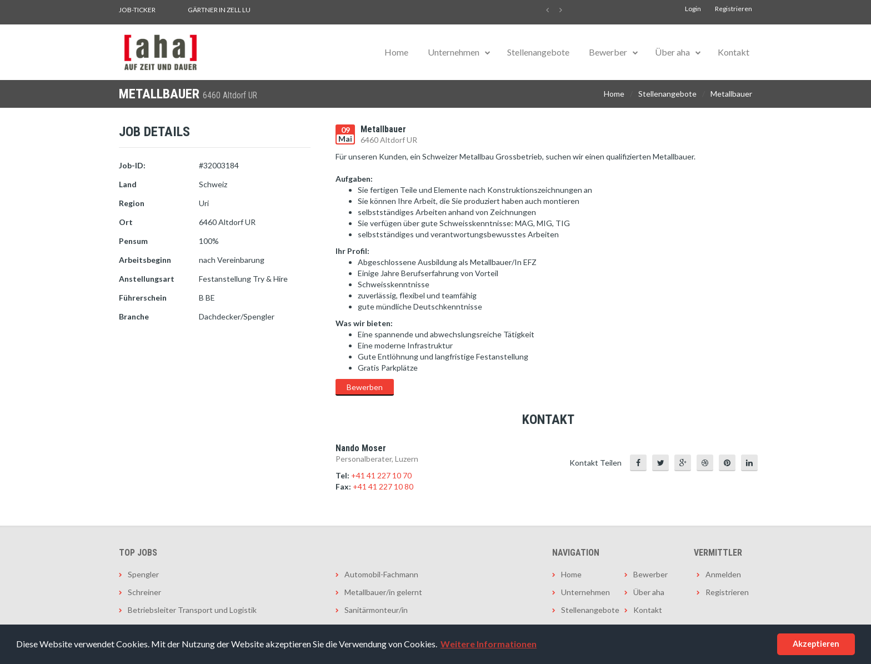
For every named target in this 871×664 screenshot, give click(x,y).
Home (396, 52)
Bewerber (608, 52)
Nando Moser (361, 448)
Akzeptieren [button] (816, 643)
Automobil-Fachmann (381, 574)
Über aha (672, 52)
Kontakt (733, 52)
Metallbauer (731, 93)
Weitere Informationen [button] (488, 643)
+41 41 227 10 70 (381, 475)
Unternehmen (453, 52)
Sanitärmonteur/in (376, 610)
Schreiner (144, 592)
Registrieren (733, 8)
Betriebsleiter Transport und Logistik (192, 610)
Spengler (143, 574)
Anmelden (723, 574)
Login (693, 8)
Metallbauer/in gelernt (383, 592)
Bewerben (365, 387)
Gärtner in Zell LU (219, 10)
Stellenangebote (538, 52)
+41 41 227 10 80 (383, 486)
